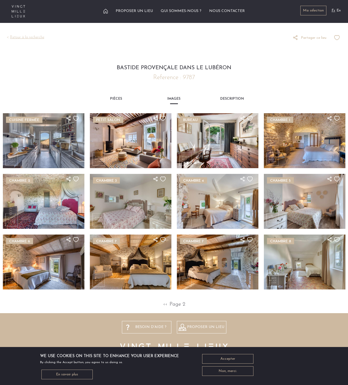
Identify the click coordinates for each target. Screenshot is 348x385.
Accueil (105, 11)
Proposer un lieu (134, 11)
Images (174, 98)
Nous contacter (227, 11)
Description (232, 98)
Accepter (227, 360)
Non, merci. (228, 372)
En (339, 10)
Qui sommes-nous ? (181, 11)
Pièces (116, 98)
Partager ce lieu (313, 38)
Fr (333, 10)
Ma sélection (313, 10)
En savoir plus (67, 376)
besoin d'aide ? (150, 327)
